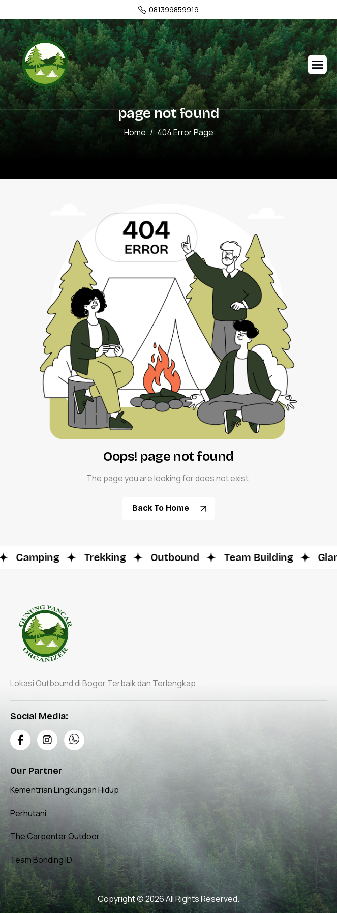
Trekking (107, 557)
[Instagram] (47, 740)
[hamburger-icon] (317, 64)
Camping (40, 557)
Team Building (261, 557)
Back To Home (172, 508)
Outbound (177, 557)
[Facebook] (20, 740)
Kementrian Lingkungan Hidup (64, 790)
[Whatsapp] (74, 740)
